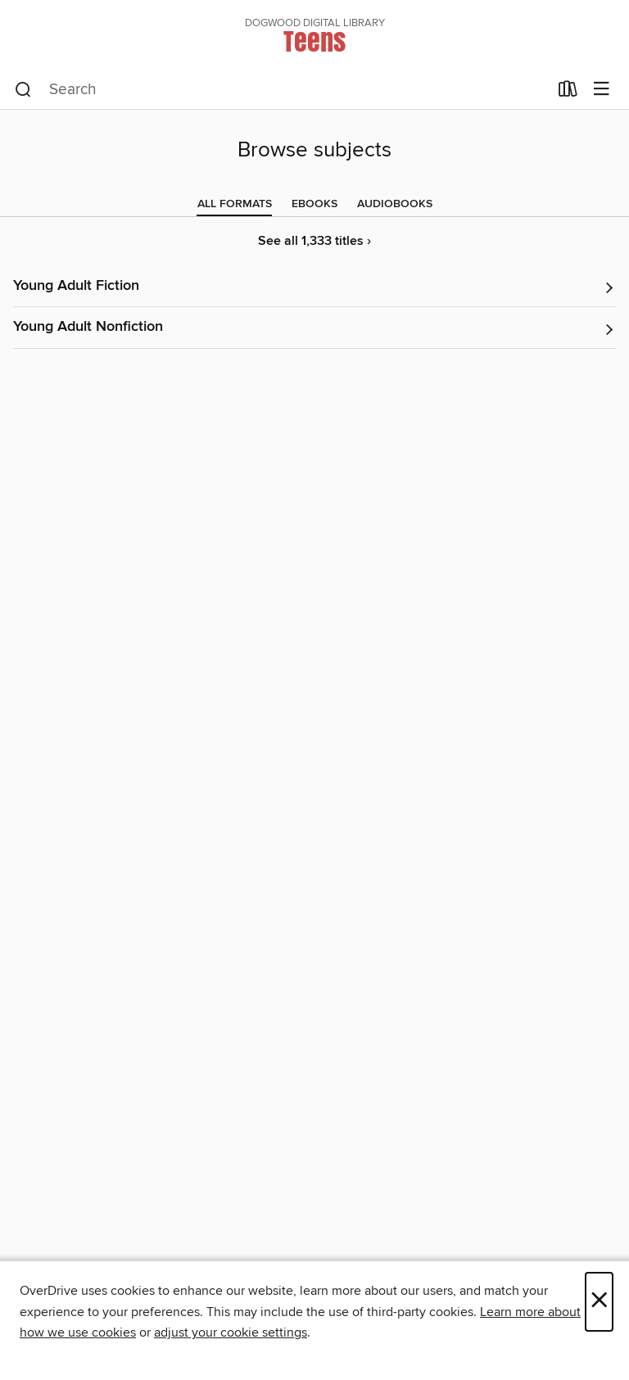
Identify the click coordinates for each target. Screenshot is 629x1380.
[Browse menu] (601, 90)
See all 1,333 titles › (314, 241)
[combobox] (281, 90)
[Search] (23, 90)
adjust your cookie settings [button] (230, 1332)
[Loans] (568, 92)
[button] (314, 287)
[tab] (235, 204)
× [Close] (599, 1302)
